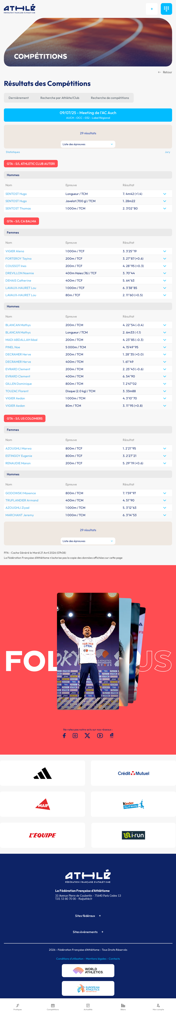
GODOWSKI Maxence (20, 493)
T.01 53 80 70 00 (65, 898)
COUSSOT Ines (15, 266)
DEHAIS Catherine (18, 280)
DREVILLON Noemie (19, 273)
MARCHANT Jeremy (19, 515)
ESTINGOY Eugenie (18, 456)
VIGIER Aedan (15, 398)
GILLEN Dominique (18, 384)
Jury (167, 152)
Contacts (114, 958)
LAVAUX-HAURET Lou (20, 288)
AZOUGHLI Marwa (18, 448)
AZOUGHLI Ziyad (17, 508)
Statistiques (13, 152)
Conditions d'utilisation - (71, 958)
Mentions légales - (97, 958)
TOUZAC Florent (16, 391)
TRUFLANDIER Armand (21, 500)
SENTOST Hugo (16, 194)
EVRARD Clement (17, 369)
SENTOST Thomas (18, 208)
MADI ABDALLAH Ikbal (21, 340)
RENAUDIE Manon (18, 463)
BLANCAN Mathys (18, 325)
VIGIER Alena (14, 251)
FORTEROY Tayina (18, 258)
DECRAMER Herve (18, 354)
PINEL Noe (12, 347)
